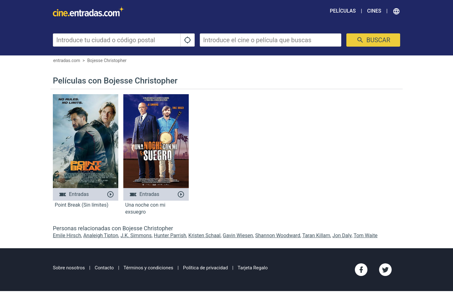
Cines (374, 11)
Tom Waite (366, 235)
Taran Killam (316, 235)
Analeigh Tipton (100, 235)
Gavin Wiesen (238, 235)
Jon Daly (342, 235)
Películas (343, 11)
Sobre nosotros (69, 268)
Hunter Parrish (170, 235)
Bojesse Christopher (106, 60)
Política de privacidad (205, 268)
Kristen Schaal (204, 235)
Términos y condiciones (148, 268)
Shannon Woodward (277, 235)
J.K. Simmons (136, 235)
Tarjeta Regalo (253, 268)
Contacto (104, 268)
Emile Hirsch (67, 235)
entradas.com (66, 60)
